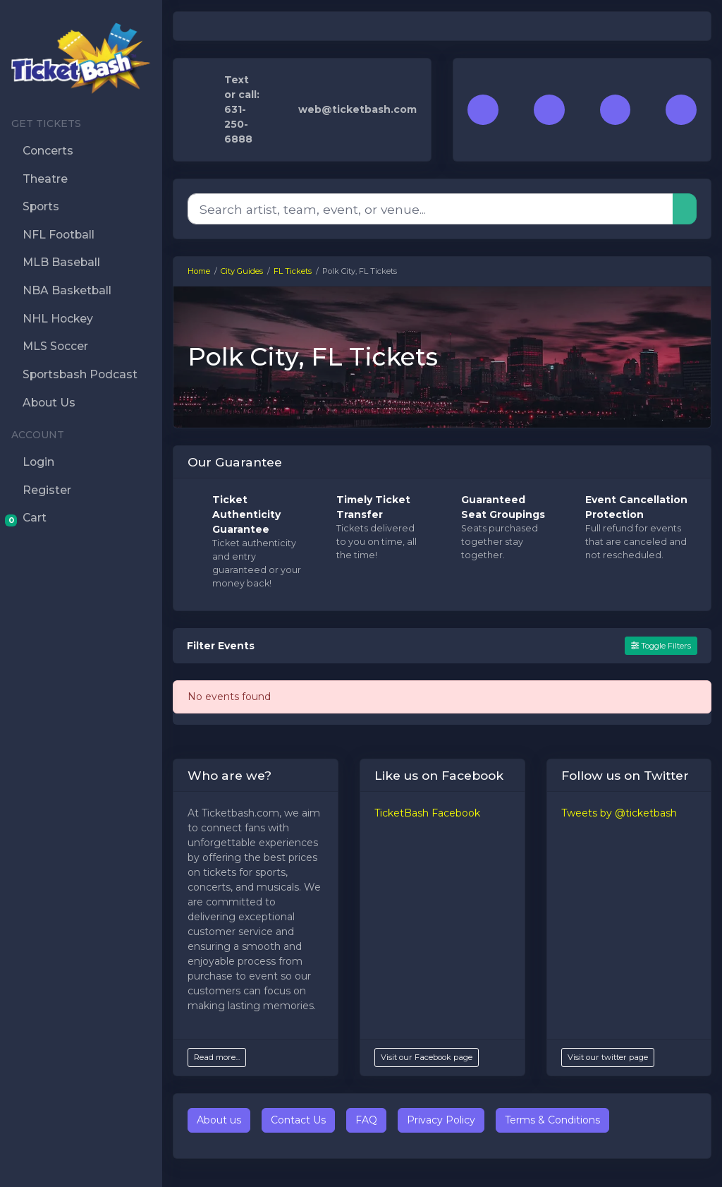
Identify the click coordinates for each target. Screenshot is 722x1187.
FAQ (366, 1120)
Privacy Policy (441, 1120)
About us (219, 1120)
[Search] (430, 208)
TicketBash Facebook (427, 813)
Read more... (217, 1057)
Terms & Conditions (552, 1120)
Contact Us (298, 1120)
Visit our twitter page (608, 1057)
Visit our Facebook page (426, 1057)
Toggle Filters (661, 646)
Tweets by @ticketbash (619, 813)
